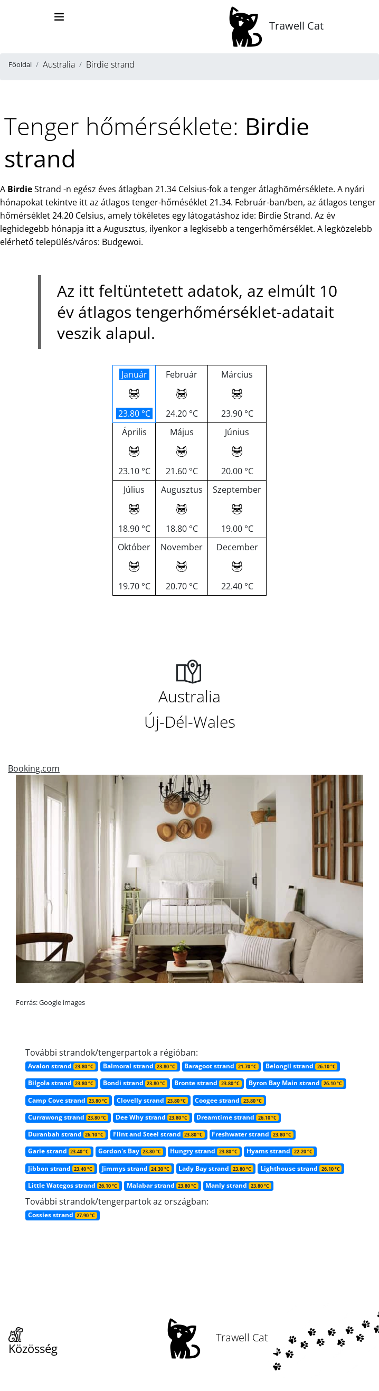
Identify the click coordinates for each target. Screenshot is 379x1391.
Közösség (33, 1342)
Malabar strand (162, 1185)
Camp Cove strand (68, 1100)
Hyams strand (280, 1150)
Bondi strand (135, 1082)
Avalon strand (62, 1065)
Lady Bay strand (215, 1168)
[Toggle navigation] (59, 16)
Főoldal (20, 64)
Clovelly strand (152, 1100)
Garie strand (59, 1150)
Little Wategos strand (73, 1185)
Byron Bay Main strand (296, 1082)
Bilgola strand (62, 1082)
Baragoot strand (221, 1065)
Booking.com (34, 768)
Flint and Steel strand (159, 1134)
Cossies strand (62, 1214)
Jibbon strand (61, 1168)
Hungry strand (204, 1150)
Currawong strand (68, 1117)
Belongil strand (301, 1065)
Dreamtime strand (237, 1117)
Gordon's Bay (130, 1150)
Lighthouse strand (301, 1168)
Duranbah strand (67, 1134)
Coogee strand (229, 1100)
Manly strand (238, 1185)
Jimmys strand (137, 1168)
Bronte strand (207, 1082)
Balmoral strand (140, 1065)
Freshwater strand (252, 1134)
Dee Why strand (153, 1117)
